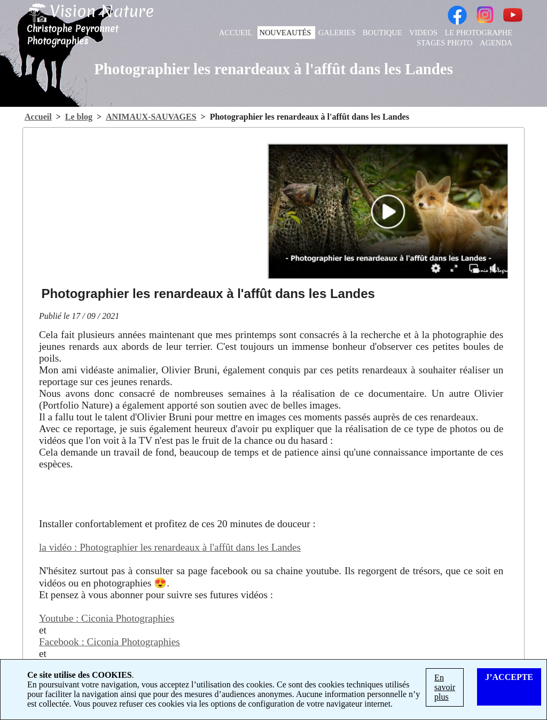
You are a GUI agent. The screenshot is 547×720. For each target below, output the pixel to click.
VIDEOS (424, 32)
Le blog (78, 116)
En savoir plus (444, 687)
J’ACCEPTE (509, 677)
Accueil (38, 116)
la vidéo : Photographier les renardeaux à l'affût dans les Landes (170, 547)
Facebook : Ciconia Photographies (109, 641)
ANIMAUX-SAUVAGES (151, 116)
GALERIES (337, 32)
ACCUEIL (236, 32)
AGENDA (496, 42)
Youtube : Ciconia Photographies (106, 618)
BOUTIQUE (383, 32)
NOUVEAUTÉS (286, 32)
